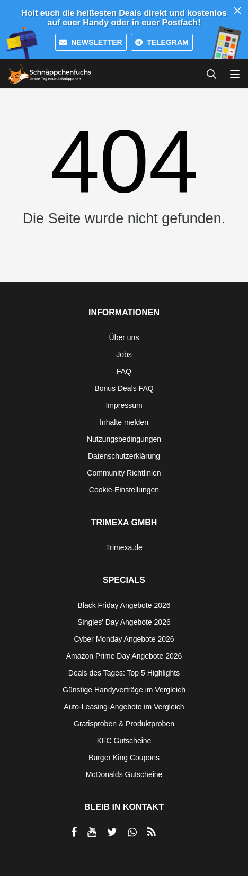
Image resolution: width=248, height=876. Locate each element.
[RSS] (151, 832)
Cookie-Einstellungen (124, 490)
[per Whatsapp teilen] (132, 832)
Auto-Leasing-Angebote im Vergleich (124, 706)
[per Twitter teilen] (112, 832)
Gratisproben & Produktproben (124, 723)
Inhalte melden (124, 422)
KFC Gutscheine (124, 740)
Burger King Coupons (124, 757)
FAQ (124, 371)
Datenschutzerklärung (124, 456)
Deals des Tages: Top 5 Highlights (124, 673)
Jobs (124, 354)
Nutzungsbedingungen (124, 439)
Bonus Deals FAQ (123, 388)
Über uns (124, 337)
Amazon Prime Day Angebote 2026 (124, 656)
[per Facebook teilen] (74, 832)
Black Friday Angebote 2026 (123, 605)
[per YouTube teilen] (91, 832)
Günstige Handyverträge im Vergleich (124, 690)
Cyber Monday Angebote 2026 (124, 639)
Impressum (123, 405)
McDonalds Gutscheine (124, 774)
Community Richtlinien (124, 473)
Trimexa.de (124, 547)
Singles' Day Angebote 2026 (123, 622)
